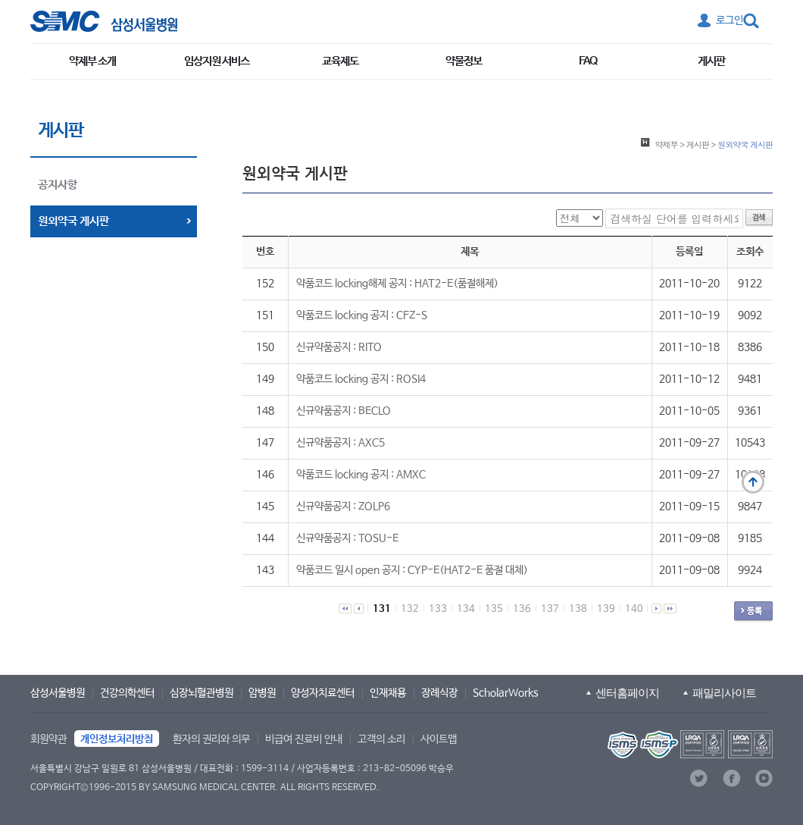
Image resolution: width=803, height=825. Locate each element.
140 (634, 609)
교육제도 (340, 61)
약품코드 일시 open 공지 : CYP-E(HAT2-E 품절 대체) (412, 570)
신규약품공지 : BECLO (343, 411)
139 (606, 609)
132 (410, 609)
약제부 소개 (92, 61)
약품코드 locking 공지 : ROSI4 (361, 379)
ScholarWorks (506, 693)
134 (466, 609)
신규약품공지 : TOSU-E (347, 538)
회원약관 (48, 739)
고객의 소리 (381, 739)
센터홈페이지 (627, 692)
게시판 (711, 61)
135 (494, 609)
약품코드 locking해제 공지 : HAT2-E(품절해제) (397, 284)
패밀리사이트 (724, 692)
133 (438, 609)
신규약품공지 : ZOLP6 (343, 506)
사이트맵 (438, 739)
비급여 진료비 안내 (303, 739)
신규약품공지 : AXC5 (340, 443)
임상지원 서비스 (216, 61)
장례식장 (439, 693)
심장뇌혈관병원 (201, 693)
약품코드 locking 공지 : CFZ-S (361, 315)
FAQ (588, 61)
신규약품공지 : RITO (339, 347)
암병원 (262, 693)
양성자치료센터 (323, 693)
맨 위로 (753, 482)
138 (578, 609)
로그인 (729, 20)
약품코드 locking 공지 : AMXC (361, 475)
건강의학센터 (127, 693)
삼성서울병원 (57, 693)
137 (550, 609)
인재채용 (388, 693)
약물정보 (463, 61)
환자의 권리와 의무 (211, 739)
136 (522, 609)
